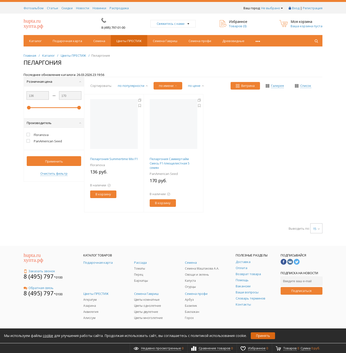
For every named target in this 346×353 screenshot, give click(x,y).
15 (316, 228)
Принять (263, 335)
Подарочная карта (67, 41)
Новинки (99, 8)
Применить (54, 161)
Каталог (35, 41)
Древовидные (233, 41)
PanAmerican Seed (164, 174)
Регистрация (312, 8)
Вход (296, 8)
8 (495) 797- (40, 276)
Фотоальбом (33, 8)
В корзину (103, 194)
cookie (48, 335)
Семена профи (200, 41)
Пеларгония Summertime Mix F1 (114, 159)
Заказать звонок (39, 271)
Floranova (97, 165)
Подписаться (301, 291)
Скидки (67, 8)
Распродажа (119, 8)
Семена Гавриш (165, 41)
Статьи (52, 8)
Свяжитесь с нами (173, 23)
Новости (82, 8)
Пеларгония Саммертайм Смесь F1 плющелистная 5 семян (170, 163)
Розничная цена (54, 81)
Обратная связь (38, 288)
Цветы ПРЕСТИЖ (129, 41)
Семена (99, 41)
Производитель (54, 123)
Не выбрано (272, 8)
